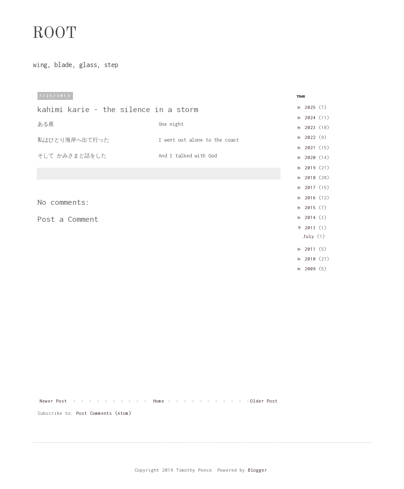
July (310, 236)
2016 (311, 197)
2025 (311, 107)
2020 (311, 157)
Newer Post (53, 400)
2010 (311, 258)
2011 (311, 248)
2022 (311, 137)
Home (158, 400)
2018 (311, 177)
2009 (311, 268)
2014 (311, 217)
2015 (311, 207)
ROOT (54, 34)
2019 (311, 167)
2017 (311, 187)
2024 (311, 117)
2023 (311, 127)
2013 (311, 227)
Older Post (264, 400)
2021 (311, 147)
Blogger (257, 469)
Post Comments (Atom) (103, 413)
